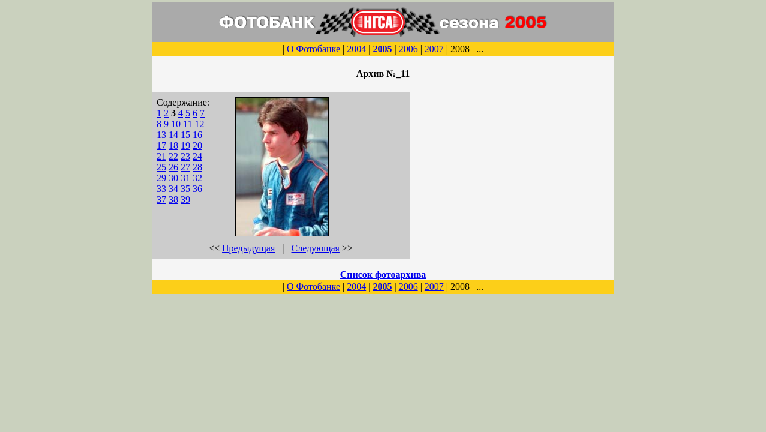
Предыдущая (248, 248)
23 (185, 156)
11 (187, 124)
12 (199, 124)
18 (173, 145)
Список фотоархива (383, 274)
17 (161, 145)
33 (161, 189)
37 (161, 199)
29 (161, 178)
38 (173, 199)
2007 (434, 49)
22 (173, 156)
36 (197, 189)
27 (185, 167)
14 (173, 135)
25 (161, 167)
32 (197, 178)
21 (161, 156)
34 (173, 189)
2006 (408, 49)
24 (197, 156)
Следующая (316, 248)
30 (173, 178)
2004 (356, 49)
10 (176, 124)
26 (173, 167)
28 (197, 167)
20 (197, 145)
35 (185, 189)
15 (185, 135)
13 (161, 135)
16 (197, 135)
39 (185, 199)
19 (185, 145)
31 (185, 178)
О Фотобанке (313, 49)
